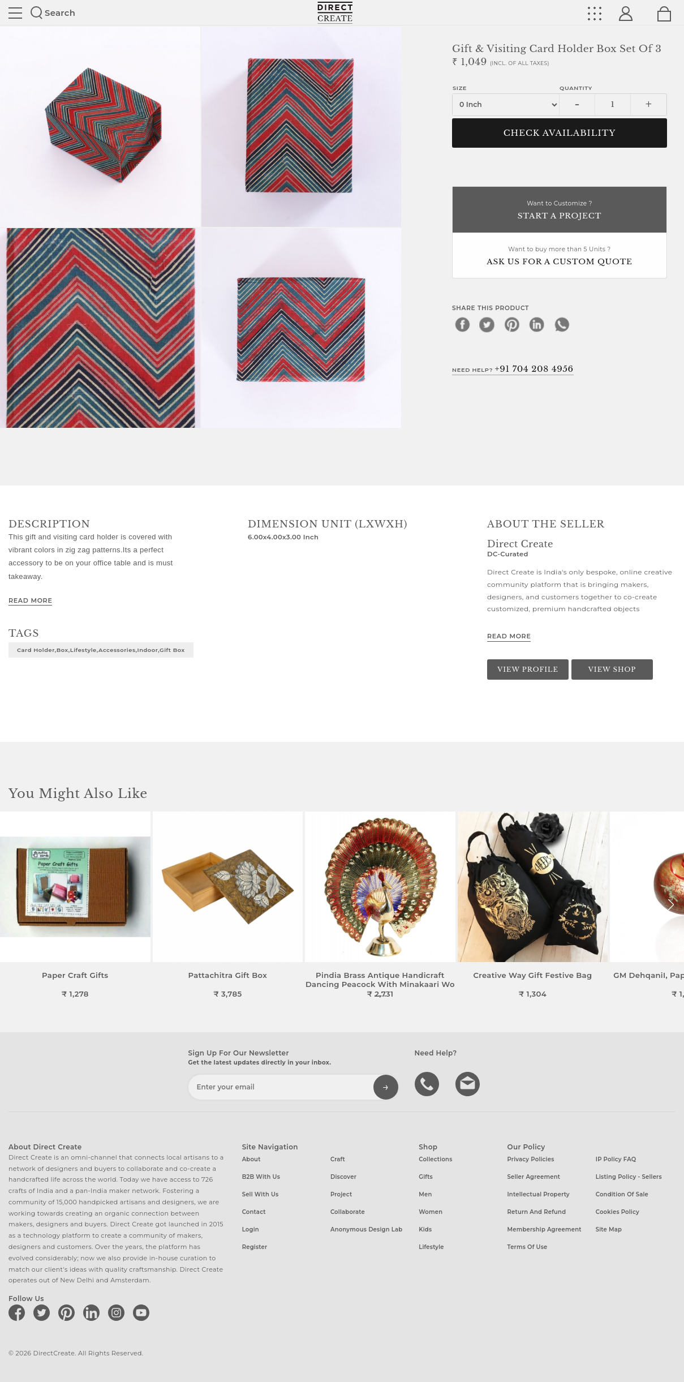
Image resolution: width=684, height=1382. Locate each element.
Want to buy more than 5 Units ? (559, 257)
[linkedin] (537, 324)
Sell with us (260, 1194)
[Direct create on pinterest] (68, 1312)
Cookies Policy (617, 1212)
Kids (425, 1229)
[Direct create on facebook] (18, 1312)
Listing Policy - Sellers (629, 1177)
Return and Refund (536, 1212)
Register (255, 1247)
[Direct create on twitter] (43, 1312)
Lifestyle (431, 1247)
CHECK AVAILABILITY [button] (560, 133)
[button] (670, 904)
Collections (435, 1159)
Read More (30, 600)
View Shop (612, 669)
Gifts (426, 1177)
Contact (254, 1212)
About (251, 1159)
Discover (343, 1177)
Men (425, 1194)
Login (250, 1229)
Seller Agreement (533, 1177)
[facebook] (462, 324)
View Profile (527, 669)
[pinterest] (512, 324)
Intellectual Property (538, 1194)
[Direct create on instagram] (118, 1312)
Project (341, 1194)
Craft (337, 1159)
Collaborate (347, 1212)
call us (428, 1083)
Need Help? (513, 369)
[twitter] (487, 324)
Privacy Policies (530, 1159)
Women (430, 1212)
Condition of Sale (622, 1194)
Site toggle (15, 13)
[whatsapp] (562, 324)
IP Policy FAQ (616, 1159)
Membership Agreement (544, 1229)
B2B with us (261, 1177)
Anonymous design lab (366, 1229)
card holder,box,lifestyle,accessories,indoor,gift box (101, 649)
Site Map (609, 1229)
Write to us (469, 1083)
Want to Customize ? (559, 211)
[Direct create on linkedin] (93, 1312)
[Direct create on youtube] (143, 1312)
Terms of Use (527, 1247)
